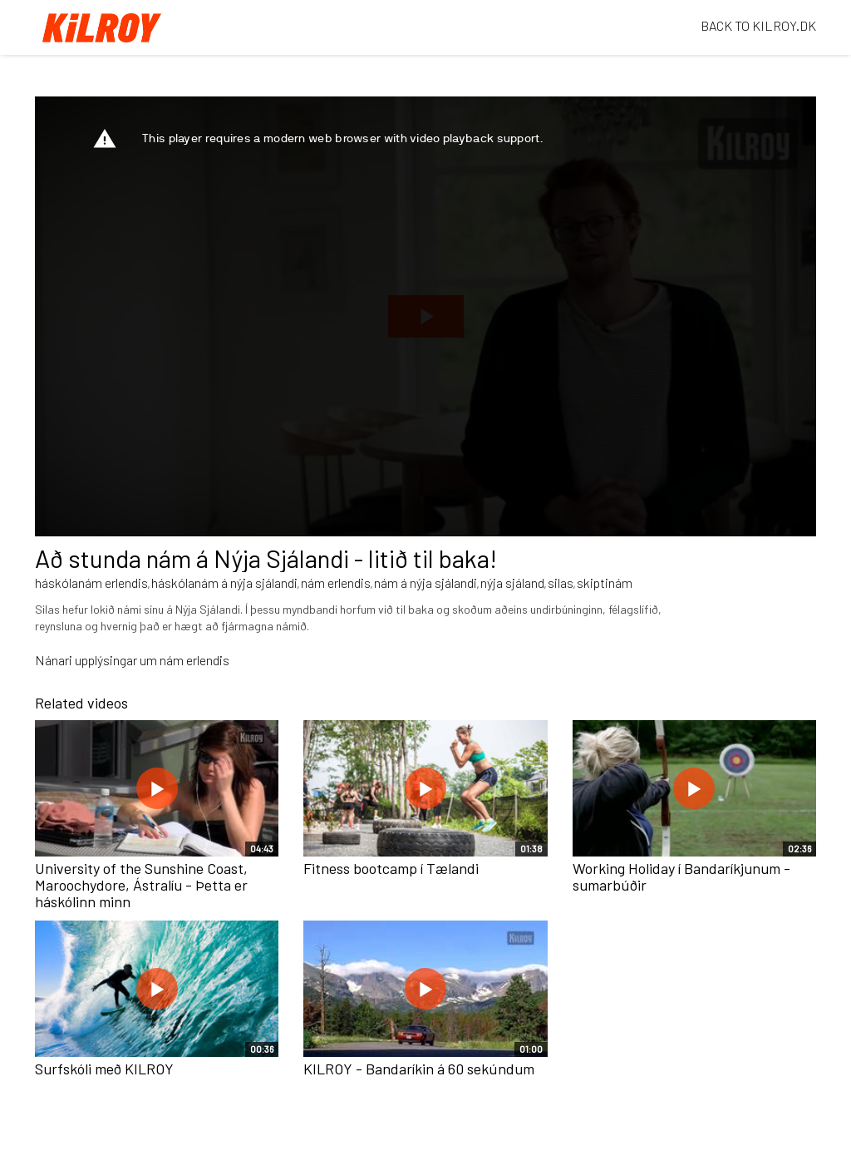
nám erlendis (336, 582)
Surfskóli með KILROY (104, 1068)
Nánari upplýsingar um (97, 660)
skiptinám (604, 582)
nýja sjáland (512, 582)
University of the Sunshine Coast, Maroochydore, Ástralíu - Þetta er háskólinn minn (141, 885)
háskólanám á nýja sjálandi (224, 582)
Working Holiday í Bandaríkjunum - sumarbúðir (681, 876)
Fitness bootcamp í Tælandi (391, 868)
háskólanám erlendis (91, 582)
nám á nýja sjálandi (425, 582)
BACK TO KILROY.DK (758, 25)
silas (560, 582)
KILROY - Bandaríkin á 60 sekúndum (418, 1068)
